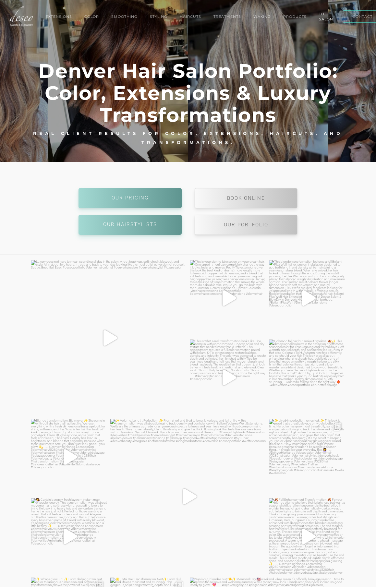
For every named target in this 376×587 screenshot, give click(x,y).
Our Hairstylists (130, 224)
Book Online (246, 198)
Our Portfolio (246, 225)
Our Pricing (130, 198)
